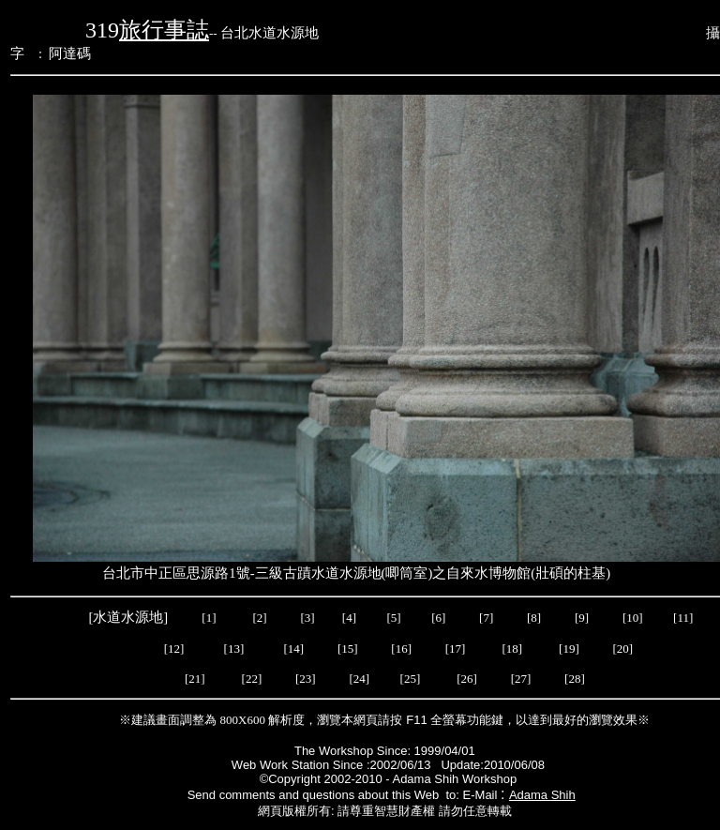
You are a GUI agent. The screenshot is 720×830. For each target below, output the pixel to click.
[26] (468, 679)
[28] (574, 679)
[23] (308, 679)
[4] (347, 618)
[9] (583, 618)
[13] (234, 648)
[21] (195, 679)
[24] (360, 679)
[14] (294, 648)
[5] (394, 618)
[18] (512, 648)
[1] (209, 618)
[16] (401, 648)
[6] (436, 618)
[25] (410, 679)
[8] (534, 618)
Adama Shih (542, 795)
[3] (307, 618)
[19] (569, 648)
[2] (259, 618)
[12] (174, 648)
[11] (684, 618)
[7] (486, 618)
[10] (632, 618)
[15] (346, 648)
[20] (621, 648)
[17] (455, 648)
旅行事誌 (164, 30)
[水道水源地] (129, 617)
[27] (524, 679)
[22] (253, 679)
